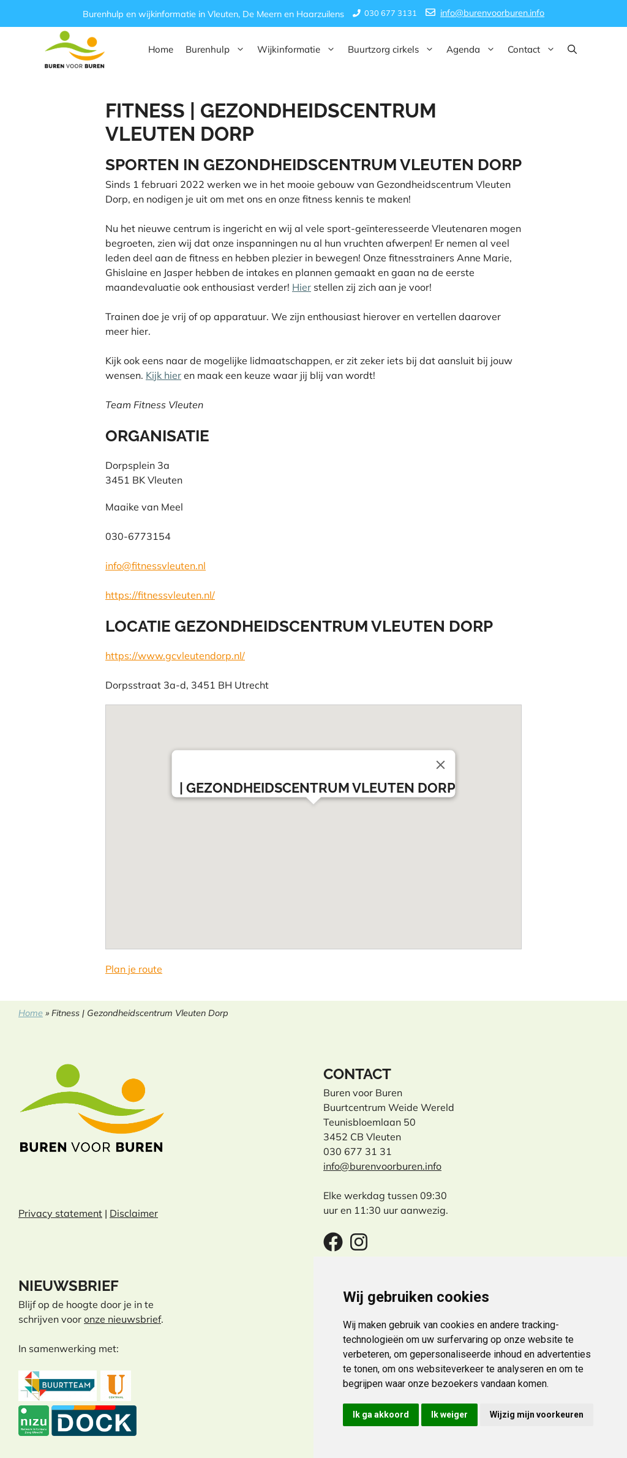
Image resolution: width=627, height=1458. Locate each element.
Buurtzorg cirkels (394, 49)
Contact (534, 49)
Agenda (473, 49)
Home (160, 49)
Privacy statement (60, 1213)
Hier (301, 287)
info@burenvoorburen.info (492, 12)
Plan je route (133, 969)
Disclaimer (134, 1213)
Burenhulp (218, 49)
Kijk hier (163, 375)
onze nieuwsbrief (122, 1319)
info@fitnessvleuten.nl (155, 565)
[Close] (441, 765)
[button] (572, 49)
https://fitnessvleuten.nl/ (160, 595)
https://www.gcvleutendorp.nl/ (175, 655)
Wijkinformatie (299, 49)
